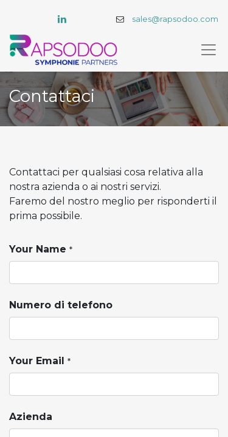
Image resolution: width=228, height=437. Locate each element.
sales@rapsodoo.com (175, 19)
